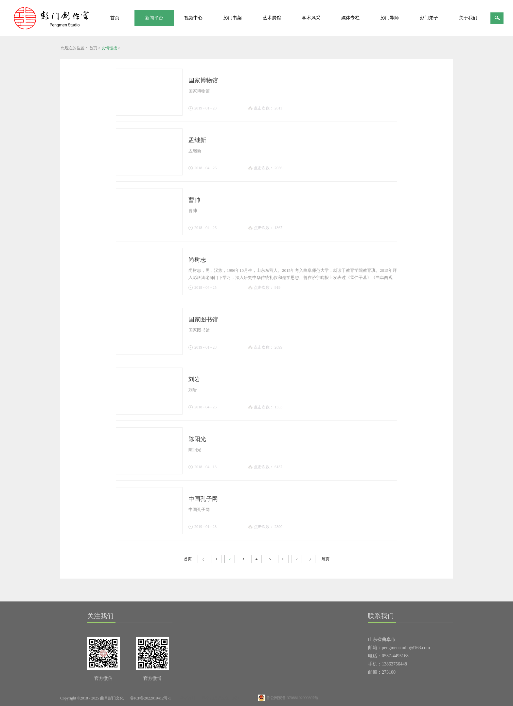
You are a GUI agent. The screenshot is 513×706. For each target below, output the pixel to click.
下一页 (310, 559)
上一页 (203, 559)
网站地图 (186, 698)
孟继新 (197, 140)
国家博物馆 (203, 80)
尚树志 (197, 259)
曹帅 (194, 200)
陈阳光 (197, 439)
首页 (114, 17)
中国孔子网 (203, 499)
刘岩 (194, 379)
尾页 (325, 559)
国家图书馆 (203, 319)
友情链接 (109, 48)
